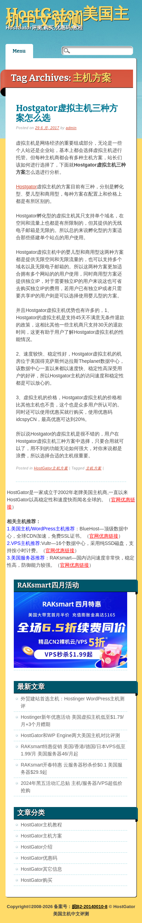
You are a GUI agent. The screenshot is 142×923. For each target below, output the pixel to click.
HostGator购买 (36, 880)
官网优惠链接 (103, 536)
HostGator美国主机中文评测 (67, 17)
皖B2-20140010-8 (90, 906)
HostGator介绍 (36, 847)
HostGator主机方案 (51, 468)
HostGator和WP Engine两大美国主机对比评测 (70, 735)
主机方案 (94, 468)
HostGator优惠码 (39, 858)
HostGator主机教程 (41, 824)
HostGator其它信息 (41, 869)
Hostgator (26, 186)
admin (71, 128)
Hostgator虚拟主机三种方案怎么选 (67, 113)
